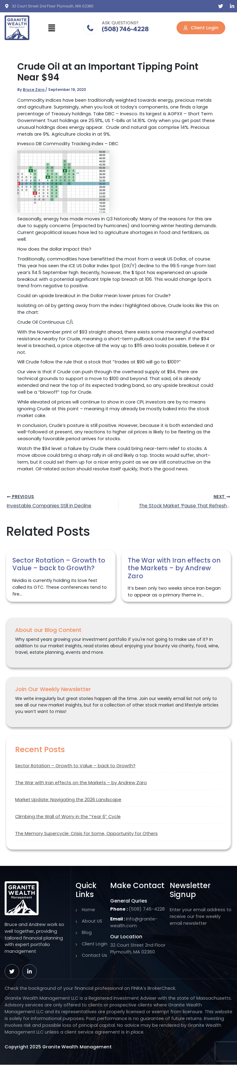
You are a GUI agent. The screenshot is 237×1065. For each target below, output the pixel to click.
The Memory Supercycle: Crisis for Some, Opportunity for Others (86, 834)
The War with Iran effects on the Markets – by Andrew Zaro (81, 783)
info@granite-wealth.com (133, 922)
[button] (52, 28)
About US (92, 921)
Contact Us (94, 955)
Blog (87, 932)
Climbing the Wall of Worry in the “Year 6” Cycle (68, 817)
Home (88, 910)
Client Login (94, 944)
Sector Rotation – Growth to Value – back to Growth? (75, 766)
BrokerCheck (161, 988)
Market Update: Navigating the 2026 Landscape (68, 800)
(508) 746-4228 (125, 29)
